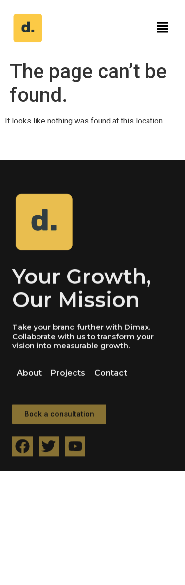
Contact (110, 384)
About (29, 384)
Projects (68, 384)
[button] (163, 28)
